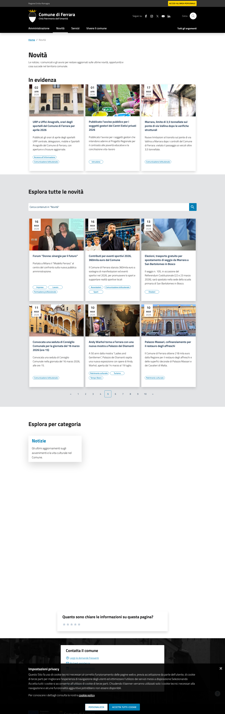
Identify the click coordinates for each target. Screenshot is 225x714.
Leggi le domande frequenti (82, 658)
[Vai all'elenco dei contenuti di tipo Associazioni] (96, 287)
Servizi (75, 28)
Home (31, 40)
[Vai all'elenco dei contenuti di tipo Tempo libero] (96, 378)
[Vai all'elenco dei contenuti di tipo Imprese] (40, 287)
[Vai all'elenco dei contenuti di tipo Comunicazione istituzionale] (46, 161)
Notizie (39, 440)
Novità (60, 28)
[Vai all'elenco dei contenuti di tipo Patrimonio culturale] (99, 373)
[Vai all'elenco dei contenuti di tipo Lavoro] (55, 287)
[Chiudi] (221, 667)
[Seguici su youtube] (162, 16)
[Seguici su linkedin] (168, 16)
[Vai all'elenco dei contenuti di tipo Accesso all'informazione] (44, 157)
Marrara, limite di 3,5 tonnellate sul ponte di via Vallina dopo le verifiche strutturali (167, 126)
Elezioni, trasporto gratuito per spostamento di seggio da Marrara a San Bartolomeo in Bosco (167, 260)
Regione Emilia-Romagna (39, 3)
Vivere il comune (96, 28)
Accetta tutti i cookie (124, 707)
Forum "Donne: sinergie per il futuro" (55, 256)
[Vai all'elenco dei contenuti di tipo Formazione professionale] (45, 292)
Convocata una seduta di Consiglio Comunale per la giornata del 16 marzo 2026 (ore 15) (56, 346)
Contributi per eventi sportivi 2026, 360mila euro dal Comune (110, 258)
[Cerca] (193, 15)
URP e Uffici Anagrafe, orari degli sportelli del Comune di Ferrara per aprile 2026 (54, 126)
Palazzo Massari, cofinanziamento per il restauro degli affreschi (168, 344)
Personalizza (96, 707)
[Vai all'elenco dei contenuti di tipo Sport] (96, 292)
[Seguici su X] (156, 16)
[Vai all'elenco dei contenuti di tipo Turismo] (117, 373)
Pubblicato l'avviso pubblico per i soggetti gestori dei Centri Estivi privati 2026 (112, 126)
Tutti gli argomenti (187, 28)
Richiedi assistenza (78, 663)
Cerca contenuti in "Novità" (44, 207)
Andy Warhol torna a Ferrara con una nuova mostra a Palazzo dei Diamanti (111, 344)
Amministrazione (38, 28)
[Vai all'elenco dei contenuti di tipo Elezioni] (152, 292)
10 (145, 394)
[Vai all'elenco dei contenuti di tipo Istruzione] (96, 161)
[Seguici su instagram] (150, 16)
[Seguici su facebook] (145, 16)
